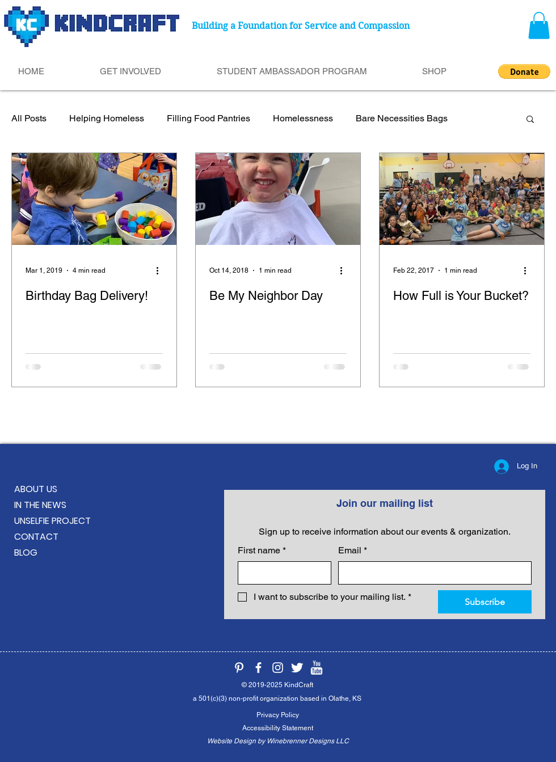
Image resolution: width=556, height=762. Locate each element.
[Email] (431, 572)
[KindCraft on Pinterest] (239, 668)
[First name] (281, 572)
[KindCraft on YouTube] (316, 668)
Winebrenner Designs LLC (308, 741)
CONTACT (36, 536)
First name (262, 550)
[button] (539, 25)
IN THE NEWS (40, 504)
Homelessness (303, 118)
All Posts (29, 118)
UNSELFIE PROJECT (52, 520)
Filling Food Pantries (208, 118)
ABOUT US (35, 489)
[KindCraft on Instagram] (278, 668)
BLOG (25, 552)
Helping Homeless (106, 118)
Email (352, 550)
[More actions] (161, 270)
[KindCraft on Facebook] (258, 668)
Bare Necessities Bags (402, 118)
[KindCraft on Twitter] (297, 668)
